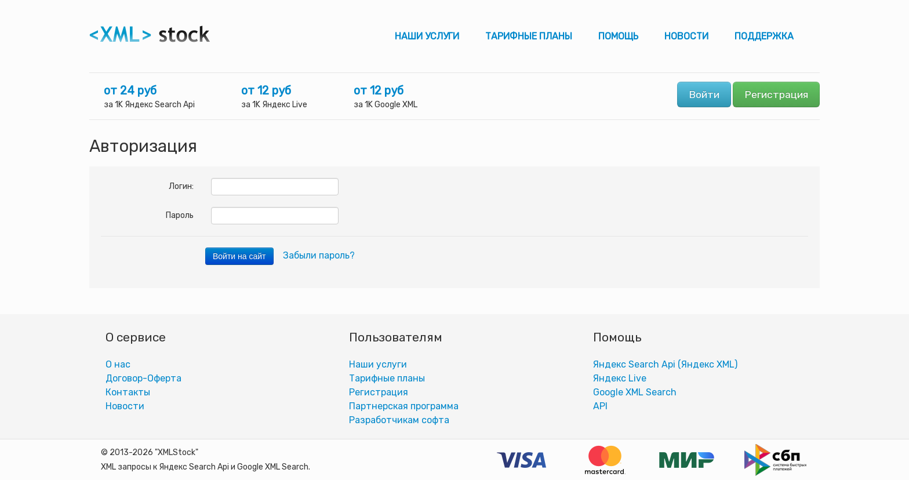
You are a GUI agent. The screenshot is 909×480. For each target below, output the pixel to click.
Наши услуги (427, 36)
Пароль (180, 215)
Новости (686, 36)
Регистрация (776, 94)
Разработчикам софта (399, 420)
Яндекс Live (619, 378)
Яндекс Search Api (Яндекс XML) (665, 364)
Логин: (181, 186)
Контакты (128, 392)
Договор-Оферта (143, 378)
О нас (118, 364)
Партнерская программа (404, 406)
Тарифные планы (528, 36)
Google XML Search (635, 392)
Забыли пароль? (319, 255)
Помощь (618, 36)
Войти (704, 94)
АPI (600, 406)
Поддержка (764, 36)
